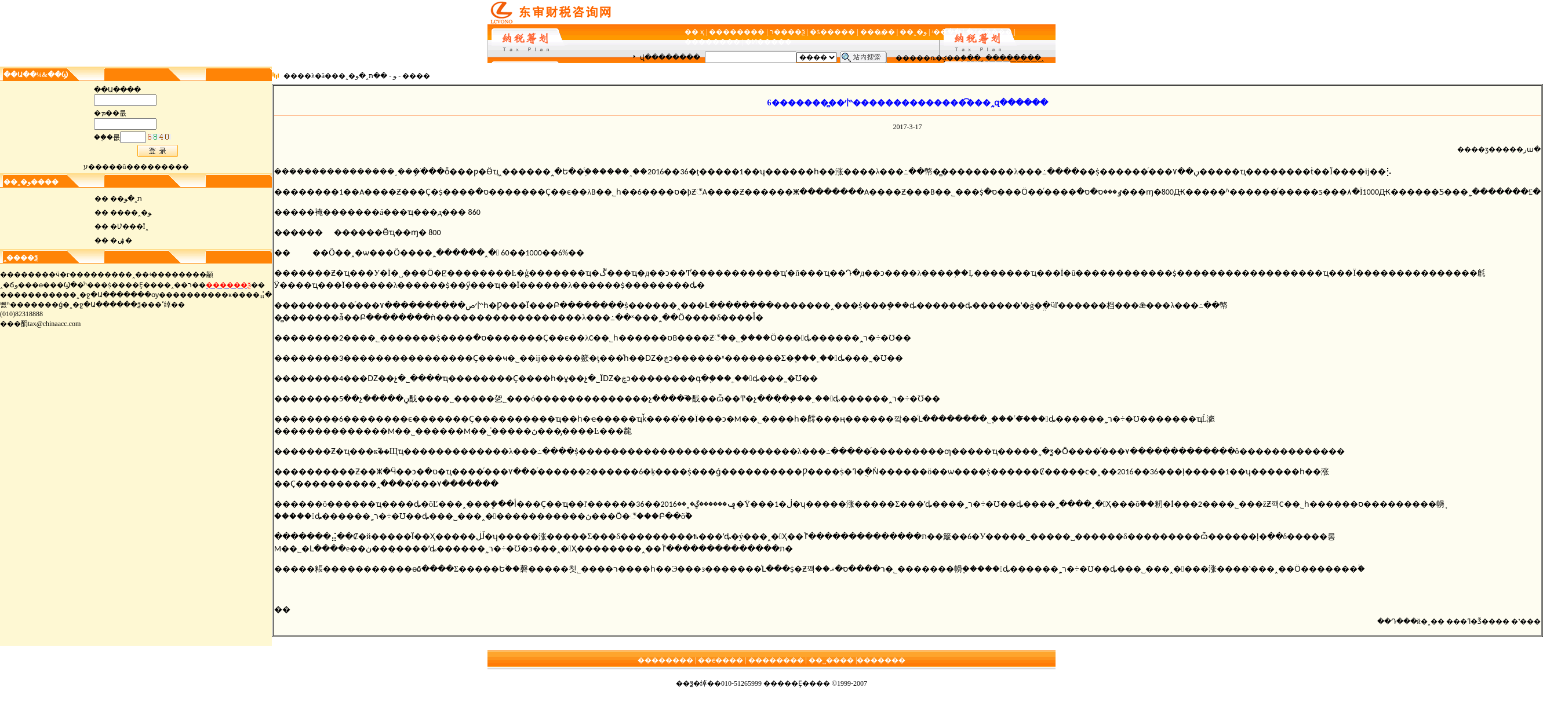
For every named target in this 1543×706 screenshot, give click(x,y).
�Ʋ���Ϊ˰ (129, 226)
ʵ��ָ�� (946, 32)
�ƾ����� (832, 32)
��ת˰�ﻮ (126, 199)
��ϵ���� (720, 660)
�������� (737, 32)
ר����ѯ (787, 32)
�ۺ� (121, 240)
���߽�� (877, 32)
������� (881, 660)
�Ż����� (989, 32)
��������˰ (1014, 58)
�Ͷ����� (768, 42)
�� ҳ (694, 32)
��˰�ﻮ (913, 32)
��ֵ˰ (975, 58)
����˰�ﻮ (130, 212)
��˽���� (831, 660)
